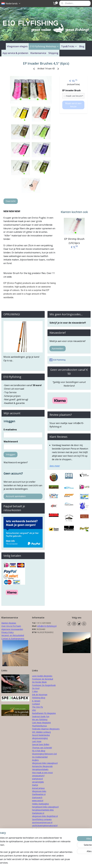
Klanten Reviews (8, 623)
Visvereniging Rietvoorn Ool (44, 753)
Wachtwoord (11, 441)
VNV (34, 710)
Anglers (35, 760)
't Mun (35, 691)
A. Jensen (36, 700)
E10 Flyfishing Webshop (44, 46)
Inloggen (10, 454)
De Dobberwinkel (40, 757)
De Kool (35, 688)
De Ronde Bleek (39, 682)
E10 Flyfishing (57, 360)
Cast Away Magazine (41, 722)
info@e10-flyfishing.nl (46, 626)
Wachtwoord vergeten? (16, 462)
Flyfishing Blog (38, 697)
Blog (81, 46)
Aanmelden (57, 348)
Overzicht (11, 201)
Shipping (53, 53)
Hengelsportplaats (40, 769)
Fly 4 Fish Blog (38, 750)
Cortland (36, 704)
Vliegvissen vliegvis (17, 46)
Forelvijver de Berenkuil (42, 679)
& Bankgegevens (16, 638)
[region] (27, 843)
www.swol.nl (37, 800)
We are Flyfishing (39, 719)
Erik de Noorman (39, 694)
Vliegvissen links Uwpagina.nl (45, 763)
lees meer (55, 465)
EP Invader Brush (71, 90)
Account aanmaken (16, 496)
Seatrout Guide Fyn (40, 716)
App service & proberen (15, 53)
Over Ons (5, 626)
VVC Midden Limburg (41, 732)
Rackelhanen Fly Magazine (44, 713)
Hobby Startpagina (40, 803)
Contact (4, 638)
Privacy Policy (7, 632)
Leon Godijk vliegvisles (42, 676)
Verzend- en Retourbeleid (12, 635)
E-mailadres (10, 429)
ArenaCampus (38, 788)
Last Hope (36, 741)
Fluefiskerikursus (39, 725)
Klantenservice (38, 53)
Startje (35, 785)
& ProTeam (15, 626)
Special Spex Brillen (40, 744)
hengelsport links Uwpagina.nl (45, 806)
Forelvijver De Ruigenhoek (44, 685)
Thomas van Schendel (42, 747)
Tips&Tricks (69, 46)
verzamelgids (38, 782)
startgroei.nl (37, 778)
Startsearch (37, 797)
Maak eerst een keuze (73, 105)
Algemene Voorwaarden (12, 629)
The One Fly (37, 707)
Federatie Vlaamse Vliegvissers (46, 728)
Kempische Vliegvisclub (42, 766)
